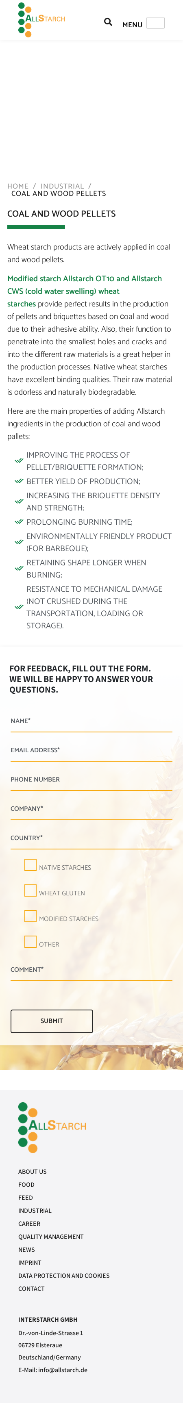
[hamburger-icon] (155, 23)
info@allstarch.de (62, 1370)
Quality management (51, 1236)
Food (26, 1184)
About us (32, 1171)
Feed (25, 1197)
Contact (31, 1288)
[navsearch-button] (108, 22)
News (26, 1249)
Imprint (29, 1262)
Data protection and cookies (64, 1275)
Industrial (35, 1210)
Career (29, 1223)
